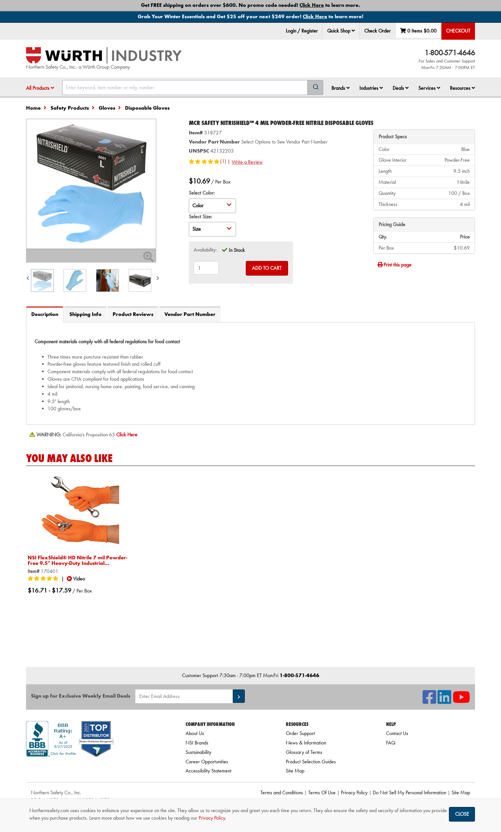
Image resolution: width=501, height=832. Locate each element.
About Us (195, 733)
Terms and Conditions (281, 792)
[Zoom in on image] (91, 184)
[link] (97, 768)
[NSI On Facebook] (429, 701)
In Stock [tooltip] (237, 250)
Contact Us (397, 733)
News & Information (306, 743)
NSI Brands (197, 743)
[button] (353, 30)
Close (462, 814)
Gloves (107, 108)
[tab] (250, 373)
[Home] (104, 55)
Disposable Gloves (147, 108)
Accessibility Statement (208, 771)
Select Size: (200, 216)
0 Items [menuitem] (418, 31)
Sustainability (198, 752)
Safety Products (69, 108)
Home (33, 108)
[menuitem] (341, 31)
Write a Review (247, 162)
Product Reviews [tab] (133, 314)
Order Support (300, 733)
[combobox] (192, 87)
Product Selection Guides (311, 761)
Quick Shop (341, 31)
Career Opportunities (207, 761)
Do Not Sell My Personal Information (409, 792)
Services (429, 88)
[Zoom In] (148, 259)
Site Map (295, 771)
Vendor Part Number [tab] (190, 314)
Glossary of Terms (304, 752)
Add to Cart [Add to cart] (267, 268)
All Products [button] (40, 88)
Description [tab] (44, 314)
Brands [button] (340, 88)
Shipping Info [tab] (85, 314)
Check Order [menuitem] (377, 31)
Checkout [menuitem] (458, 31)
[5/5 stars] (44, 578)
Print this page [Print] (394, 265)
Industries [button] (371, 88)
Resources (462, 88)
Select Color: (202, 193)
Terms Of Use (322, 792)
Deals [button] (401, 88)
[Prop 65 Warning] (126, 434)
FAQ (390, 743)
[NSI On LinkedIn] (444, 701)
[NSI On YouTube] (461, 701)
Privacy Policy (354, 792)
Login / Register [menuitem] (302, 31)
